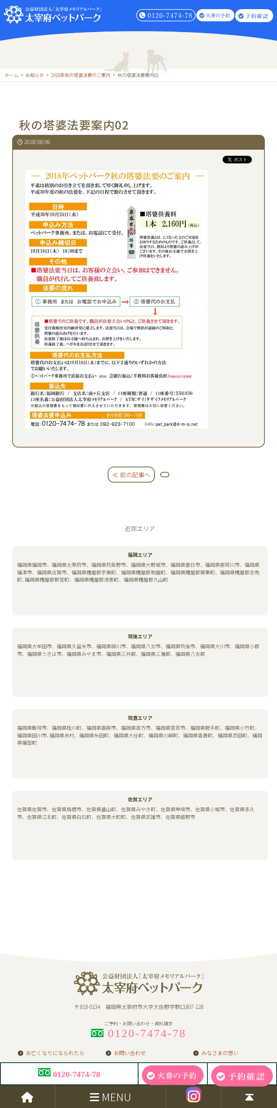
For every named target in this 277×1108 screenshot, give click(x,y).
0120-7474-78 (69, 1073)
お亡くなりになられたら (55, 1054)
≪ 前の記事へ (131, 474)
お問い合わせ (130, 1054)
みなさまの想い (220, 1054)
